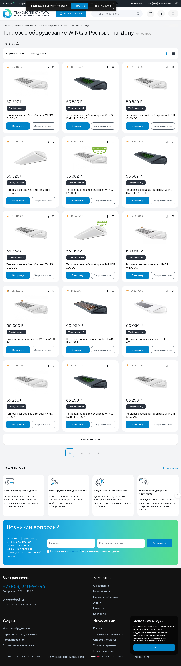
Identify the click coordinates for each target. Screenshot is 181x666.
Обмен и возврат (104, 651)
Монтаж (7, 3)
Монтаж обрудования (17, 628)
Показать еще (90, 439)
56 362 (74, 176)
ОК (154, 647)
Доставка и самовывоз (108, 634)
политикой (75, 551)
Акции (97, 602)
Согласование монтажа (18, 645)
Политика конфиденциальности (65, 656)
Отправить (159, 543)
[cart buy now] (173, 13)
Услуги (22, 3)
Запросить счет (43, 126)
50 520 (14, 101)
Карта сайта (142, 656)
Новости (98, 608)
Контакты (99, 614)
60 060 (134, 250)
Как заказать (101, 628)
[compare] (161, 13)
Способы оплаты (104, 639)
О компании (170, 468)
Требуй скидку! (16, 108)
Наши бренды (102, 591)
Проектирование (14, 639)
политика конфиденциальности (149, 640)
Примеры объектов (105, 597)
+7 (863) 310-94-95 (159, 3)
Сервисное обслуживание (20, 634)
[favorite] (152, 13)
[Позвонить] (174, 3)
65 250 (14, 400)
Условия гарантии (104, 645)
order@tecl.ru (13, 599)
